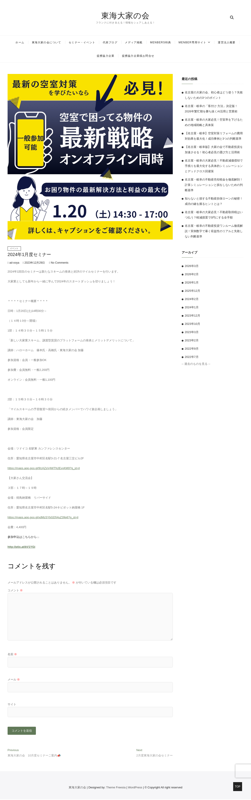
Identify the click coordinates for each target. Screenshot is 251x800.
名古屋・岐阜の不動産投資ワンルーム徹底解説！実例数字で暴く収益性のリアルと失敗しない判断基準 (214, 231)
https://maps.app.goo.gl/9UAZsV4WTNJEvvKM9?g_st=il (44, 468)
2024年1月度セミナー (29, 254)
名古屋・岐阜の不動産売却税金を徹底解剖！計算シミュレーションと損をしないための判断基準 (214, 185)
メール (14, 679)
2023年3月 (192, 332)
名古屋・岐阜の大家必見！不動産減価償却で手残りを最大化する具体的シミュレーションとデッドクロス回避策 (214, 166)
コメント (15, 590)
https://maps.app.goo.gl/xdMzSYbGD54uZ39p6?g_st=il (43, 517)
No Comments (58, 262)
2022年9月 (192, 348)
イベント (14, 248)
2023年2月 (192, 340)
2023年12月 (192, 315)
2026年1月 (192, 282)
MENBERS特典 (160, 42)
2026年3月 (192, 266)
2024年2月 (192, 299)
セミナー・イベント (82, 42)
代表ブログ (110, 42)
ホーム (19, 42)
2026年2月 (192, 274)
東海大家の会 (125, 15)
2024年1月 (192, 307)
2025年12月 (192, 290)
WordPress (135, 788)
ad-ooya (13, 262)
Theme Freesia (115, 788)
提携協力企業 (105, 55)
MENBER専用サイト (192, 42)
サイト (12, 704)
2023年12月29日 (34, 262)
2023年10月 (192, 323)
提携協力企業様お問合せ (138, 55)
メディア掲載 (133, 42)
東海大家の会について (46, 42)
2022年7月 (192, 357)
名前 (12, 654)
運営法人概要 (226, 42)
